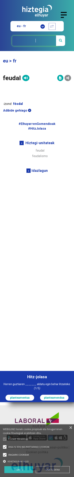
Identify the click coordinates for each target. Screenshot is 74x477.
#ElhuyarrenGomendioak (37, 124)
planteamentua (20, 397)
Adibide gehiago (17, 110)
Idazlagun (40, 170)
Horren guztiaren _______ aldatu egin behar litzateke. (37, 386)
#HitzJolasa (37, 128)
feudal (40, 150)
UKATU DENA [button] (53, 469)
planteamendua (54, 397)
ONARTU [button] (18, 469)
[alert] (37, 450)
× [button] (70, 427)
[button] (5, 439)
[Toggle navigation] (65, 17)
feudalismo (40, 156)
